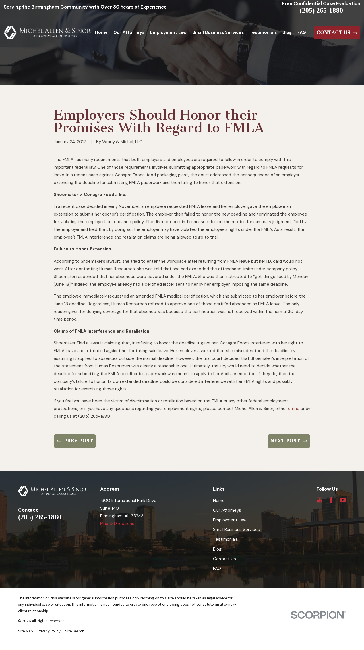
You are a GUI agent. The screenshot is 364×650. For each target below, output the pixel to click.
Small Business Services (236, 529)
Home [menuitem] (101, 32)
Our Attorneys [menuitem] (128, 32)
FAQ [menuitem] (301, 32)
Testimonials (225, 539)
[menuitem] (25, 631)
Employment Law (229, 520)
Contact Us (224, 559)
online (293, 408)
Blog (217, 549)
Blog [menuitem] (287, 32)
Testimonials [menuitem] (263, 32)
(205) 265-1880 (321, 10)
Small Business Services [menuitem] (218, 32)
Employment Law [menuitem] (168, 32)
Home (219, 500)
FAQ (217, 568)
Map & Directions (117, 523)
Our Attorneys (227, 510)
